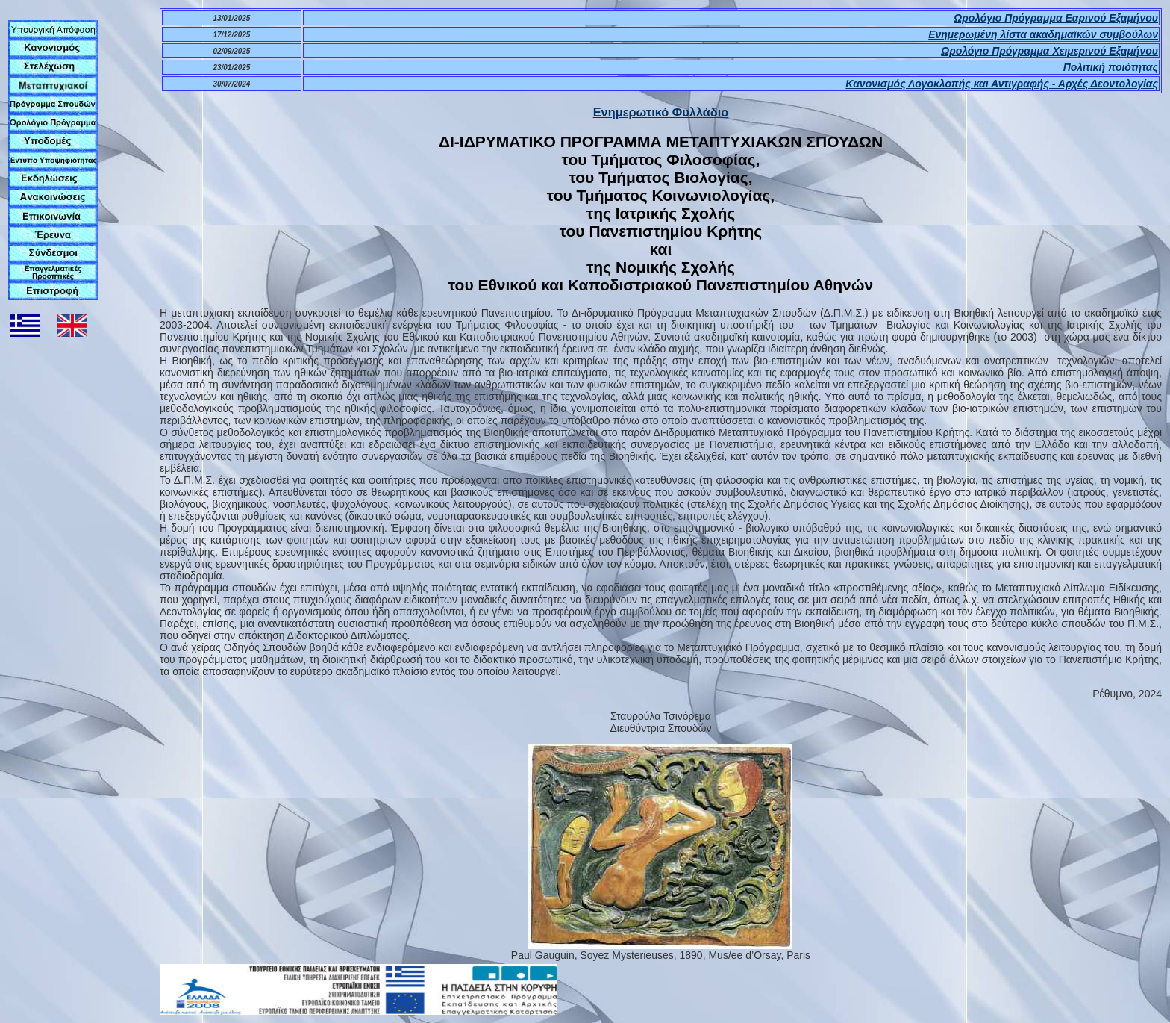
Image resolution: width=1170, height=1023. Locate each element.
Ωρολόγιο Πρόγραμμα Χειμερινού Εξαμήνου (1049, 51)
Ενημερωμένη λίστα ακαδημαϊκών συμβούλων (1043, 34)
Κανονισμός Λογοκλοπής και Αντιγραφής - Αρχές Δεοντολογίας (1001, 84)
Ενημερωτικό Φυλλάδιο (661, 112)
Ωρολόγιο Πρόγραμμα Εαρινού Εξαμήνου (1056, 18)
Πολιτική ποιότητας (1110, 67)
